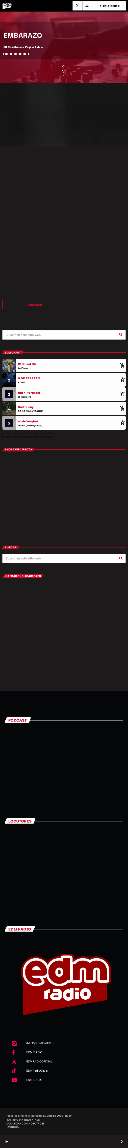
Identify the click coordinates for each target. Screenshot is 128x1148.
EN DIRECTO (109, 6)
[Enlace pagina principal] (7, 6)
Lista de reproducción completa (29, 437)
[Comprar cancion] (121, 365)
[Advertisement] (64, 115)
